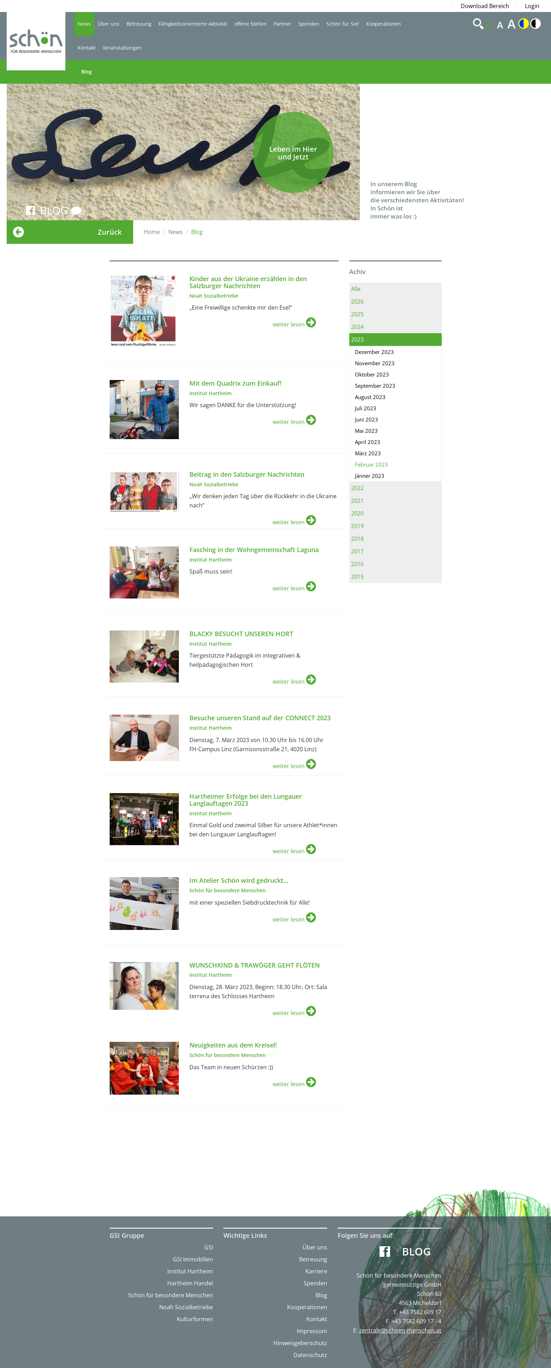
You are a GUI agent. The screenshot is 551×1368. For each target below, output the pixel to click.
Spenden (308, 23)
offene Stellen (250, 23)
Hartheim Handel (190, 1283)
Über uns (108, 23)
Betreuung (139, 23)
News (84, 23)
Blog (86, 71)
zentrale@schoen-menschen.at (400, 1330)
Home (152, 232)
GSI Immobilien (193, 1259)
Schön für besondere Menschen (170, 1295)
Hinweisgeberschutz (300, 1343)
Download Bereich (485, 6)
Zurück (110, 232)
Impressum (312, 1331)
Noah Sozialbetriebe (186, 1307)
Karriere (316, 1271)
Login (532, 6)
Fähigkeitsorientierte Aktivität (192, 23)
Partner (282, 23)
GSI (208, 1247)
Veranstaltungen (122, 47)
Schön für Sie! (342, 23)
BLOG (61, 210)
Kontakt (87, 47)
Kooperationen (383, 23)
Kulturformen (195, 1319)
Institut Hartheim (190, 1271)
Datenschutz (310, 1355)
